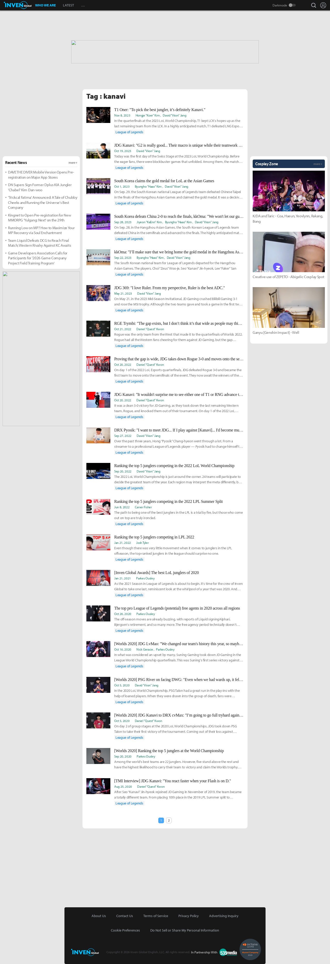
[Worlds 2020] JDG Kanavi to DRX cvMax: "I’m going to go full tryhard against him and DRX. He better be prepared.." (179, 715)
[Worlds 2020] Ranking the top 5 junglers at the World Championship (169, 751)
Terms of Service (155, 915)
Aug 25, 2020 (123, 786)
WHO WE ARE (45, 5)
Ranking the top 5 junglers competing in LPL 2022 (154, 537)
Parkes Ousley (145, 578)
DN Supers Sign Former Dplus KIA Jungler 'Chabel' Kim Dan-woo (40, 187)
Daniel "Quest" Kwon (150, 329)
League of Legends (129, 132)
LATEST (68, 5)
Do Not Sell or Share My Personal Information (184, 930)
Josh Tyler (142, 543)
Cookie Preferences (125, 930)
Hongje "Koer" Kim (148, 115)
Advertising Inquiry (223, 915)
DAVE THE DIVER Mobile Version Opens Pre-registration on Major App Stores (41, 175)
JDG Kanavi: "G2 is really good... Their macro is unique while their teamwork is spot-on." (179, 145)
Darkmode (280, 5)
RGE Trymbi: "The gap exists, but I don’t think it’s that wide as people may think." (179, 323)
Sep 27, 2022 (122, 436)
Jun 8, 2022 (121, 507)
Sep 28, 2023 (122, 222)
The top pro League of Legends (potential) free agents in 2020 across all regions (177, 608)
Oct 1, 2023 (121, 186)
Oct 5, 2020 (121, 685)
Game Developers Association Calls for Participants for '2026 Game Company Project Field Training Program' (37, 258)
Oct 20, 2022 (122, 364)
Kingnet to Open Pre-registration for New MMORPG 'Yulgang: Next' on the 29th (39, 218)
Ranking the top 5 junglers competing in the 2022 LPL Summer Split (168, 501)
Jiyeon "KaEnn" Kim (149, 222)
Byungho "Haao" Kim (148, 186)
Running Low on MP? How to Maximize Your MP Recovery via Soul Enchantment (41, 230)
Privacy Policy (188, 915)
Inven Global (17, 5)
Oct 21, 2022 (122, 329)
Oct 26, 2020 (122, 614)
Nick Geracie (144, 649)
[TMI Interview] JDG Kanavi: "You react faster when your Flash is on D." (172, 781)
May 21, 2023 (123, 293)
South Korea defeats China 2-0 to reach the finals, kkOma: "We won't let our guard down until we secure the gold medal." (179, 216)
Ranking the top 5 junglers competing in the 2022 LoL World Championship (174, 465)
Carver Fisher (143, 507)
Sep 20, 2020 (122, 756)
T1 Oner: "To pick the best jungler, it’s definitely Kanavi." (159, 109)
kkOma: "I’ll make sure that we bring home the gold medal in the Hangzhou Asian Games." (179, 252)
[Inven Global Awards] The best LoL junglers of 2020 (156, 572)
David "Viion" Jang (174, 115)
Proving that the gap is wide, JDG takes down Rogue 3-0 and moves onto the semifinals (179, 359)
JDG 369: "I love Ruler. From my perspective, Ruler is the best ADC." (169, 288)
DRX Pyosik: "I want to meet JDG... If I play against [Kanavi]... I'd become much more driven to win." (179, 430)
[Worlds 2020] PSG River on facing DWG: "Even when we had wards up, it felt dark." (179, 679)
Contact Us (124, 915)
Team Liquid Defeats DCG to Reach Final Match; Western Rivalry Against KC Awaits (39, 243)
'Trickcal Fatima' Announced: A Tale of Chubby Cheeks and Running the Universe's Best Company (42, 202)
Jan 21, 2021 (122, 578)
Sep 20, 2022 (122, 471)
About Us (99, 915)
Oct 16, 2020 (122, 649)
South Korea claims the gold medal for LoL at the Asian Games (164, 181)
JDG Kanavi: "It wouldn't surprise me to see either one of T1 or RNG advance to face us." (179, 394)
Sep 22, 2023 (122, 257)
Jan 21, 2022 (122, 543)
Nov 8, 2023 (122, 115)
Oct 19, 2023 (122, 151)
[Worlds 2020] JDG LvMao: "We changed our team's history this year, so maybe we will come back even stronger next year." (179, 644)
